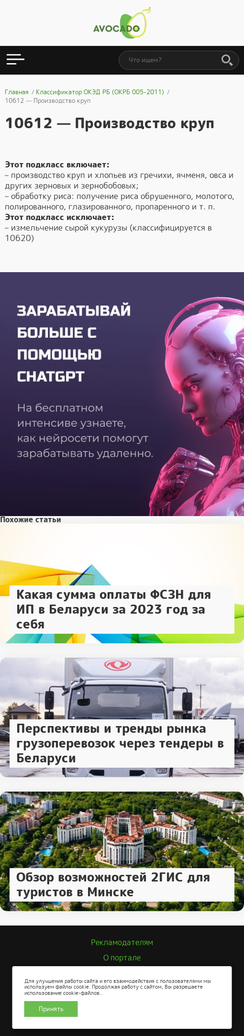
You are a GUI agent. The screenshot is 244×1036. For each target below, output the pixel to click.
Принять (51, 1009)
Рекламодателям (122, 942)
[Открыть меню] (15, 60)
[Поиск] (227, 61)
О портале (122, 957)
